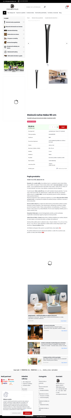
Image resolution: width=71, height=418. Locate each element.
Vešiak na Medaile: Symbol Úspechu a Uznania (53, 343)
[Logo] (12, 7)
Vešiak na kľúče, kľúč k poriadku (52, 357)
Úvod (28, 18)
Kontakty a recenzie (53, 12)
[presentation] (28, 43)
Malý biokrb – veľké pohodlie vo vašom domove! (42, 315)
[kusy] (52, 127)
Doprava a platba (20, 12)
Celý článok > (64, 321)
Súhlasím (27, 413)
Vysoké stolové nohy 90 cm (51, 18)
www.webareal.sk (41, 416)
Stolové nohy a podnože (37, 18)
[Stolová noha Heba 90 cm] (47, 43)
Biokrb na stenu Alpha (17, 111)
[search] (45, 7)
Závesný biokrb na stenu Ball (18, 83)
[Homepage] (4, 12)
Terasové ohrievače (49, 325)
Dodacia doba (30, 12)
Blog (60, 12)
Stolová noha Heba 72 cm (35, 264)
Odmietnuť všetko (16, 413)
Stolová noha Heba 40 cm (56, 264)
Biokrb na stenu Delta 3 (17, 96)
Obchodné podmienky (41, 12)
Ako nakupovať (11, 12)
